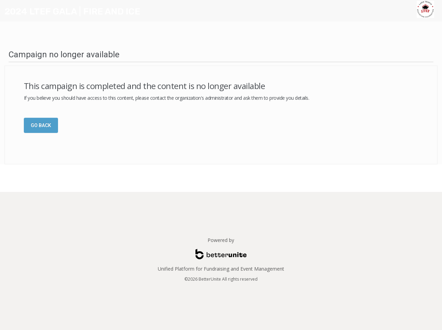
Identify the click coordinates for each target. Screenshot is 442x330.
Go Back (41, 125)
